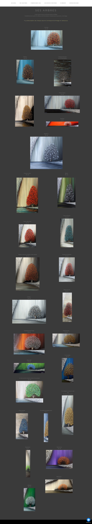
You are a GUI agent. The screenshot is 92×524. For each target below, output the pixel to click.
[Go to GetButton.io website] (88, 522)
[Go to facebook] (88, 520)
